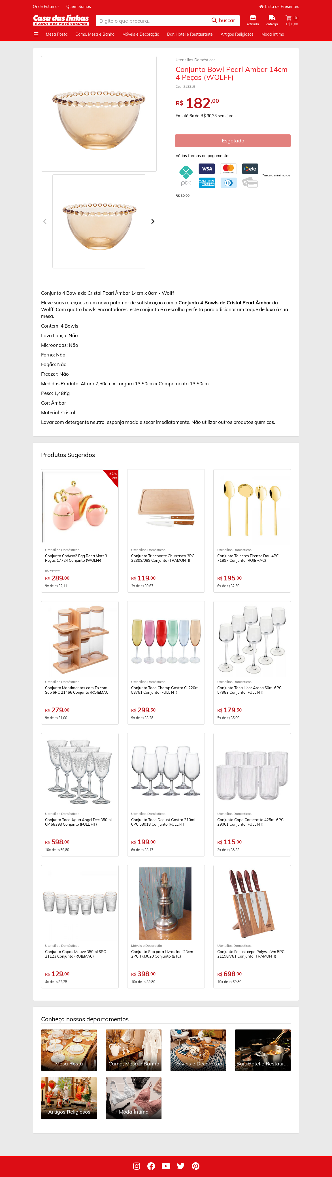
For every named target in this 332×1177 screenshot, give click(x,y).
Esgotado (233, 140)
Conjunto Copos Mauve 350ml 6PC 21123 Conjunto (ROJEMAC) (75, 953)
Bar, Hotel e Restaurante (190, 34)
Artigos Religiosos (237, 34)
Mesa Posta (56, 34)
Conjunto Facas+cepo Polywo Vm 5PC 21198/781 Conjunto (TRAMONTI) (250, 953)
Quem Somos (78, 6)
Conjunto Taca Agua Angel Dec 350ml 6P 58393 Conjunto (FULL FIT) (78, 821)
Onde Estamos (46, 6)
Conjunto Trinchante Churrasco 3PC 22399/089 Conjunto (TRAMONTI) (162, 558)
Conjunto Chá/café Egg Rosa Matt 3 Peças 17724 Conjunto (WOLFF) (76, 558)
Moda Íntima (272, 34)
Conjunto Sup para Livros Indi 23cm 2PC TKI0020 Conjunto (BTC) (162, 953)
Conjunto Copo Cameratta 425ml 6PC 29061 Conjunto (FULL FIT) (250, 821)
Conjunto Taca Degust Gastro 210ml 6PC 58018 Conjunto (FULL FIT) (163, 821)
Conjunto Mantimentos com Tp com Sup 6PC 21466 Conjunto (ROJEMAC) (77, 690)
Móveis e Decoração (140, 34)
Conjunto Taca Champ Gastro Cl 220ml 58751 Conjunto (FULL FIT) (165, 690)
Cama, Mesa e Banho (94, 34)
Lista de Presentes (279, 6)
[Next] (152, 221)
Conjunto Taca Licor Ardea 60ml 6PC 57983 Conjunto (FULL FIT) (249, 690)
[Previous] (45, 221)
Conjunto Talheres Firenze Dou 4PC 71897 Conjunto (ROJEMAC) (248, 558)
